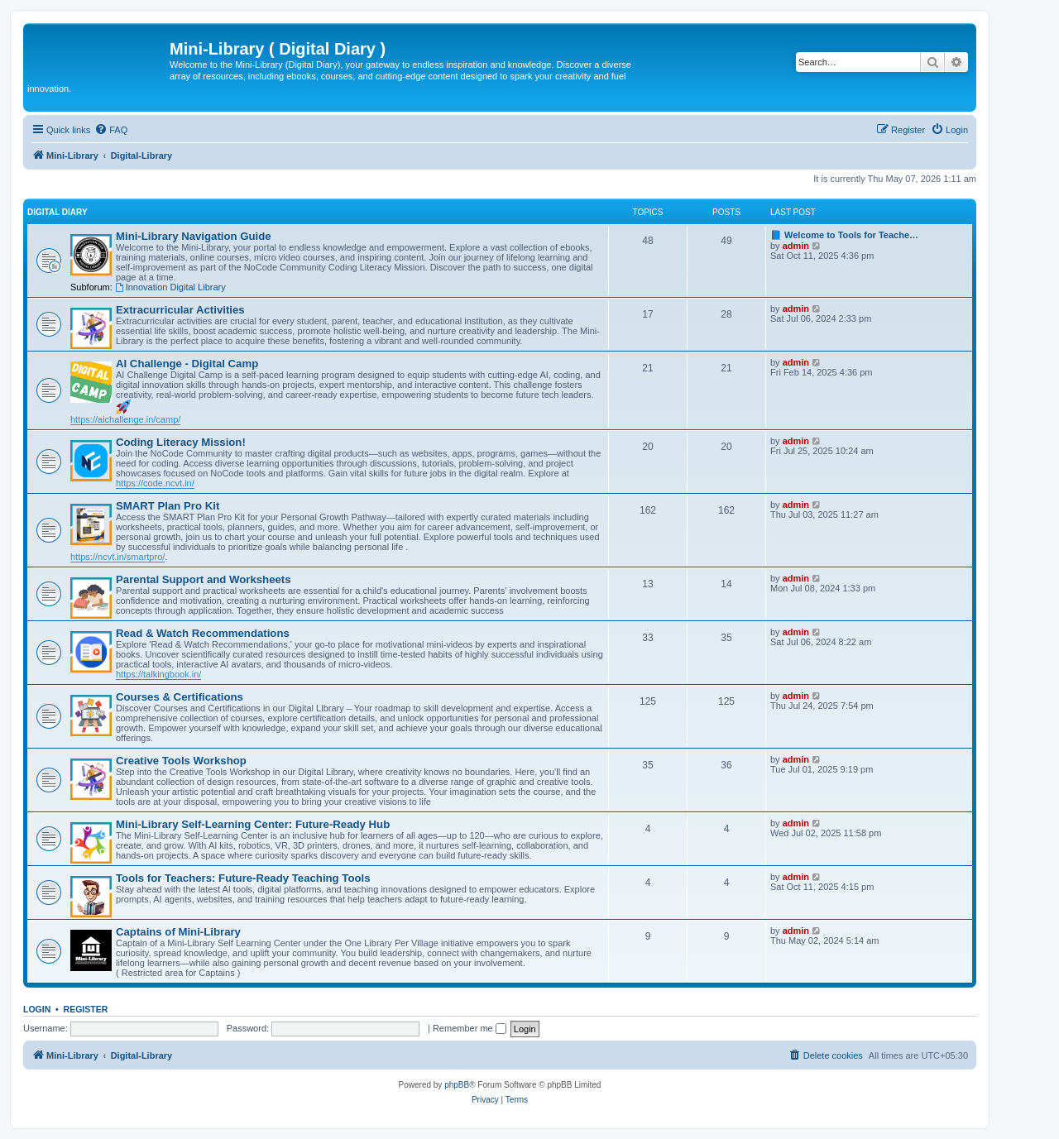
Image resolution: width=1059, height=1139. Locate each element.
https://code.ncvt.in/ (155, 483)
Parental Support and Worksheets (203, 579)
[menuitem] (110, 130)
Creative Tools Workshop (181, 760)
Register (86, 1009)
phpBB (456, 1084)
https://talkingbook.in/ (158, 674)
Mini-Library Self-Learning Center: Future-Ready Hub (253, 824)
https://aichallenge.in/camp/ (125, 419)
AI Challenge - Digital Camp (187, 363)
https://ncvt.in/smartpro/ (117, 557)
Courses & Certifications (179, 697)
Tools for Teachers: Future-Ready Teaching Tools (243, 878)
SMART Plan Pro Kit (167, 506)
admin (796, 246)
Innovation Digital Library (170, 287)
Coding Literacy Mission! (181, 442)
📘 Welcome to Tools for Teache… (844, 235)
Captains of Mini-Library (178, 932)
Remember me (469, 1028)
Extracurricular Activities (180, 310)
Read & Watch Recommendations (203, 633)
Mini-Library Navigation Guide (193, 236)
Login (36, 1009)
